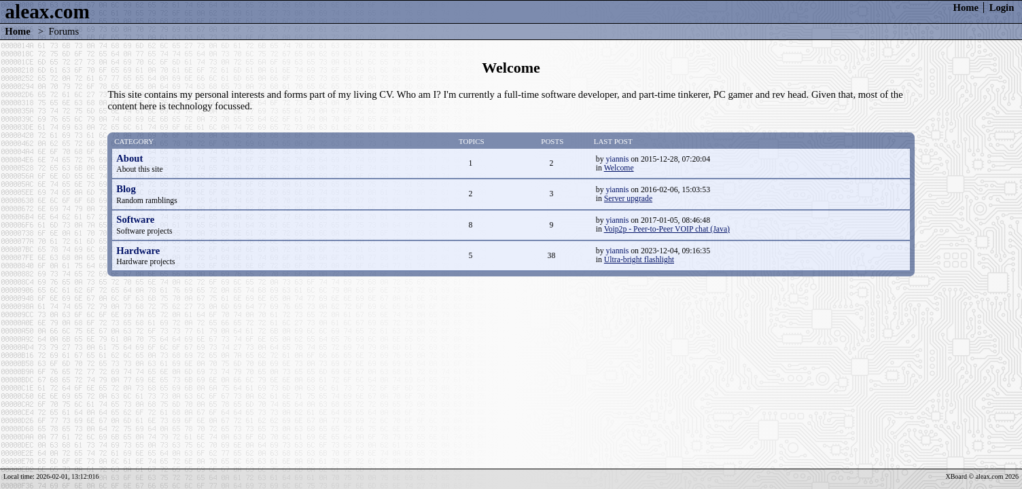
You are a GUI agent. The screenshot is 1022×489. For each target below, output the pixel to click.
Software (135, 219)
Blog (126, 188)
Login (1002, 7)
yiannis (617, 159)
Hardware (138, 250)
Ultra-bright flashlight (639, 259)
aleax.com (47, 11)
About (129, 158)
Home (966, 7)
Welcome (619, 168)
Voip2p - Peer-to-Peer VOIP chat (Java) (667, 229)
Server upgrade (628, 198)
